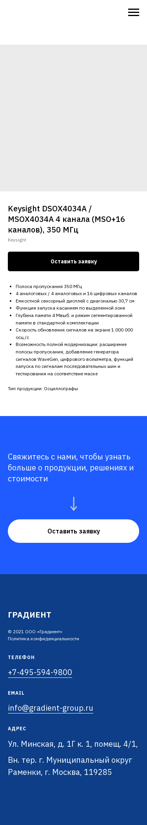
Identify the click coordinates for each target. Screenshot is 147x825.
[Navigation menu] (133, 12)
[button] (73, 531)
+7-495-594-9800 (40, 672)
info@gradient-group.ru (50, 708)
